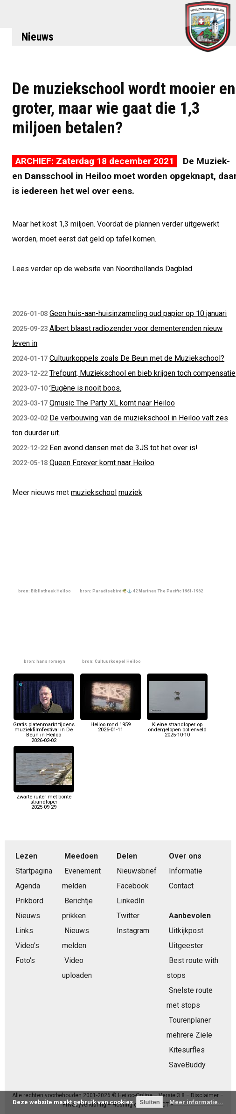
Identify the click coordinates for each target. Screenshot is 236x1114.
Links (24, 930)
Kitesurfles (187, 1049)
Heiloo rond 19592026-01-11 (110, 724)
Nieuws (37, 36)
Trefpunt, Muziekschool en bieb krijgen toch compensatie (142, 373)
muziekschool (94, 492)
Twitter (128, 915)
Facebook (133, 885)
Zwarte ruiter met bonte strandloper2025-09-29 (44, 800)
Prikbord (29, 900)
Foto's (25, 960)
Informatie (185, 870)
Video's (27, 945)
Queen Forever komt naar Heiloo (101, 462)
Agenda (27, 885)
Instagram (133, 930)
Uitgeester (186, 945)
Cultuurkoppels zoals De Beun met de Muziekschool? (136, 358)
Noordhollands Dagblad (154, 268)
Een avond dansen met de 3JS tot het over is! (123, 447)
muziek (130, 492)
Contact (181, 885)
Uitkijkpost (186, 930)
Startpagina (33, 870)
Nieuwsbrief (137, 870)
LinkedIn (131, 900)
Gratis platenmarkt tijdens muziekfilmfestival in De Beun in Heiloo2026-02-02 (44, 729)
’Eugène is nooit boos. (85, 388)
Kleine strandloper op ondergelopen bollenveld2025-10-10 (177, 727)
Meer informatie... (196, 1102)
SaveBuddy (187, 1064)
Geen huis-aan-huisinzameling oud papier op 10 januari (138, 313)
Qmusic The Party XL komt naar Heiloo (112, 403)
